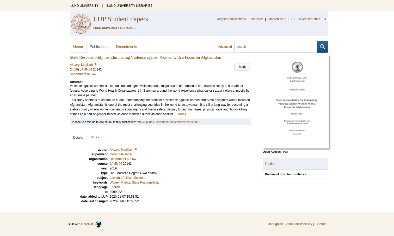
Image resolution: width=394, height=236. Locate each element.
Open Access (272, 151)
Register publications (231, 19)
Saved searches (313, 19)
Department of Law (83, 74)
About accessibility (299, 224)
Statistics (257, 19)
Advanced (225, 47)
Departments (126, 46)
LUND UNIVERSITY (84, 6)
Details (78, 137)
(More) (181, 114)
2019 (74, 69)
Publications (99, 47)
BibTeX (95, 137)
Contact (321, 224)
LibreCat (92, 224)
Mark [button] (242, 67)
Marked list (280, 19)
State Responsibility (145, 182)
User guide (275, 224)
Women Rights (120, 182)
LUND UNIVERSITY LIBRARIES (129, 6)
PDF (286, 151)
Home (78, 46)
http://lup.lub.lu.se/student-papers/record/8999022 (168, 121)
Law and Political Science (127, 178)
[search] (275, 47)
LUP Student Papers (120, 19)
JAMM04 (86, 69)
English (115, 187)
